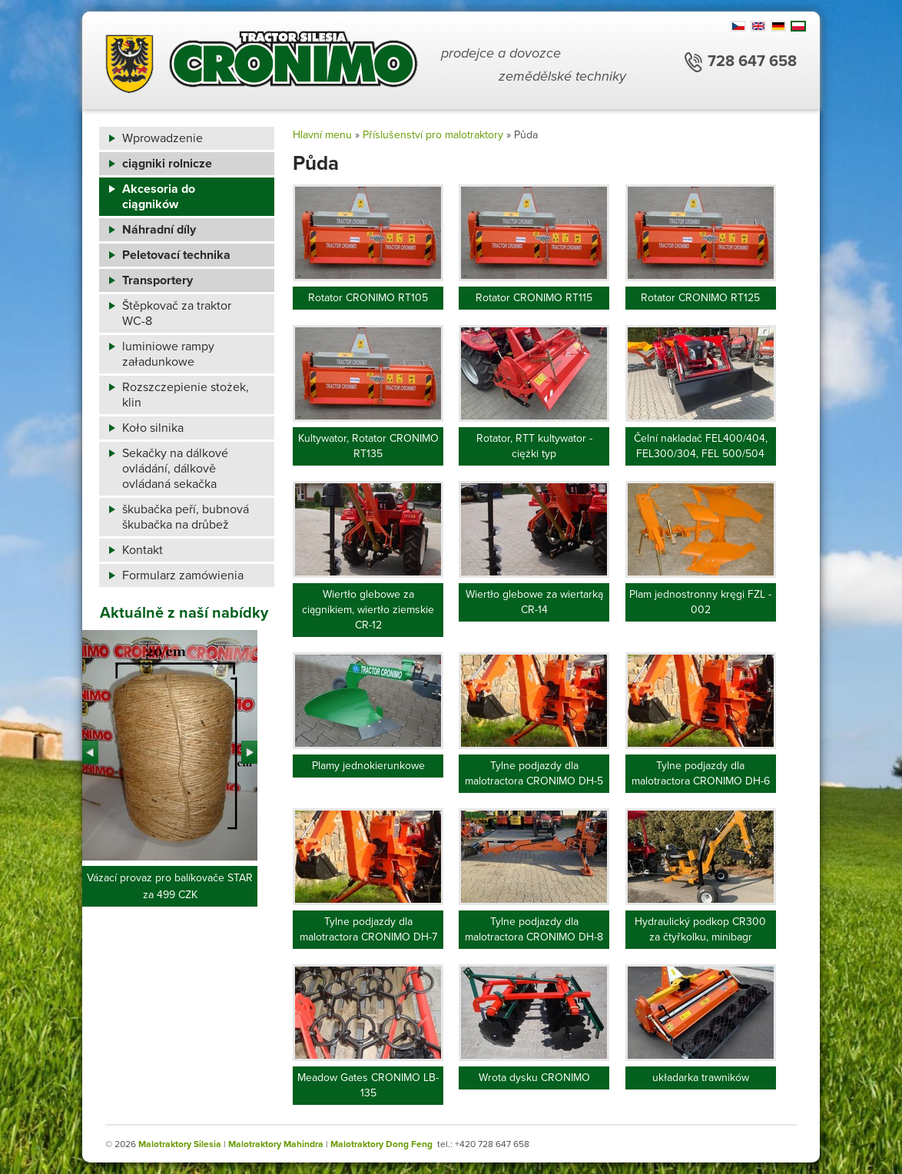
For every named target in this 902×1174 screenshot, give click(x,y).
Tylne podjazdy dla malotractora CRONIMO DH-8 (534, 929)
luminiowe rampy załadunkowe (168, 354)
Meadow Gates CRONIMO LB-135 (368, 1085)
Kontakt (142, 550)
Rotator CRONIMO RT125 (700, 297)
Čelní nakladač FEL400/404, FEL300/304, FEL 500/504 (701, 446)
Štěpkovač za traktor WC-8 (176, 313)
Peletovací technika (176, 255)
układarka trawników (700, 1077)
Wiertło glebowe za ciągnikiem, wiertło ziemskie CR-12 (368, 610)
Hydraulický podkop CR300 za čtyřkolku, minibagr (700, 929)
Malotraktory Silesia (179, 1144)
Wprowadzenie (162, 138)
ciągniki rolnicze (167, 163)
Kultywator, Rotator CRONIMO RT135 (368, 446)
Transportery (157, 280)
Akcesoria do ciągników (158, 196)
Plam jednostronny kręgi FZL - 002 (700, 602)
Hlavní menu (322, 134)
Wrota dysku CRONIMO (534, 1077)
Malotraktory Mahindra (275, 1144)
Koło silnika (153, 428)
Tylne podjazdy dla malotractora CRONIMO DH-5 (534, 773)
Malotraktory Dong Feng (381, 1144)
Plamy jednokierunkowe (368, 765)
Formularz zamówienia (183, 575)
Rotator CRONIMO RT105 (368, 297)
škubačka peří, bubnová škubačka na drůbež (185, 517)
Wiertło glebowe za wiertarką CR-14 (534, 602)
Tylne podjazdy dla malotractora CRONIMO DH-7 (368, 929)
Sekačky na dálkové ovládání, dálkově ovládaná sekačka (175, 469)
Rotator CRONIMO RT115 (534, 297)
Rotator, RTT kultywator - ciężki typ (534, 446)
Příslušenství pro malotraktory (433, 134)
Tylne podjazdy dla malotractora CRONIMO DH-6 (701, 773)
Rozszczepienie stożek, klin (185, 395)
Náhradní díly (159, 229)
